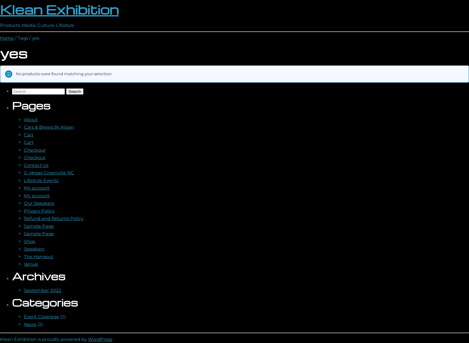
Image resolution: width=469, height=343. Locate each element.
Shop (29, 241)
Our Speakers (39, 203)
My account (37, 188)
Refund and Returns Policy (53, 218)
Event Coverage (41, 316)
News (30, 324)
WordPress (100, 339)
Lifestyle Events (41, 180)
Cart (29, 135)
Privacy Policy (39, 211)
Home (7, 38)
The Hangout (38, 256)
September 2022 (42, 290)
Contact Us (36, 165)
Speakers (34, 249)
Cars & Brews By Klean (49, 127)
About (31, 119)
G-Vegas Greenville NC (49, 173)
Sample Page (39, 226)
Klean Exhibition (59, 9)
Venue (31, 264)
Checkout (34, 150)
